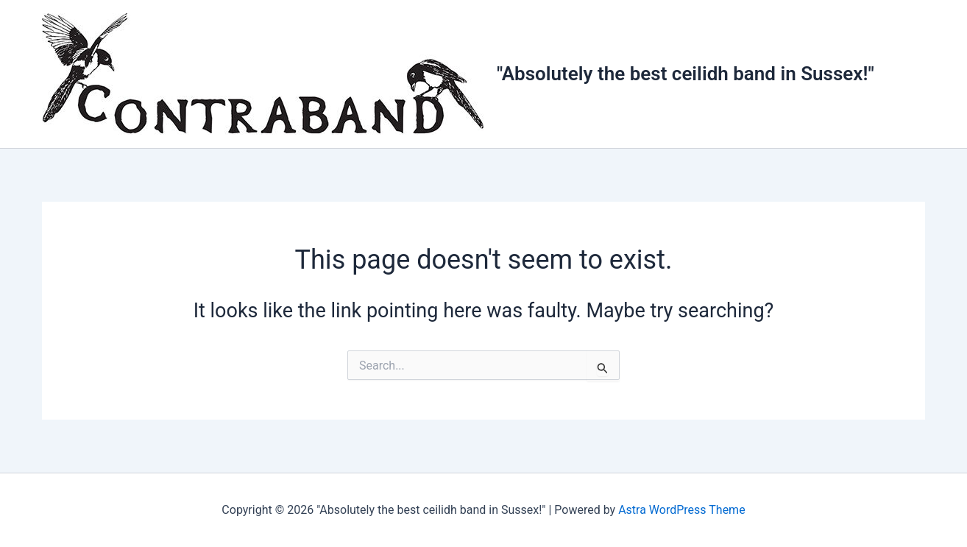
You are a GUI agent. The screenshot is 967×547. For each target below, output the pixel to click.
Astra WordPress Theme (681, 510)
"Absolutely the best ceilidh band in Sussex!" (685, 74)
